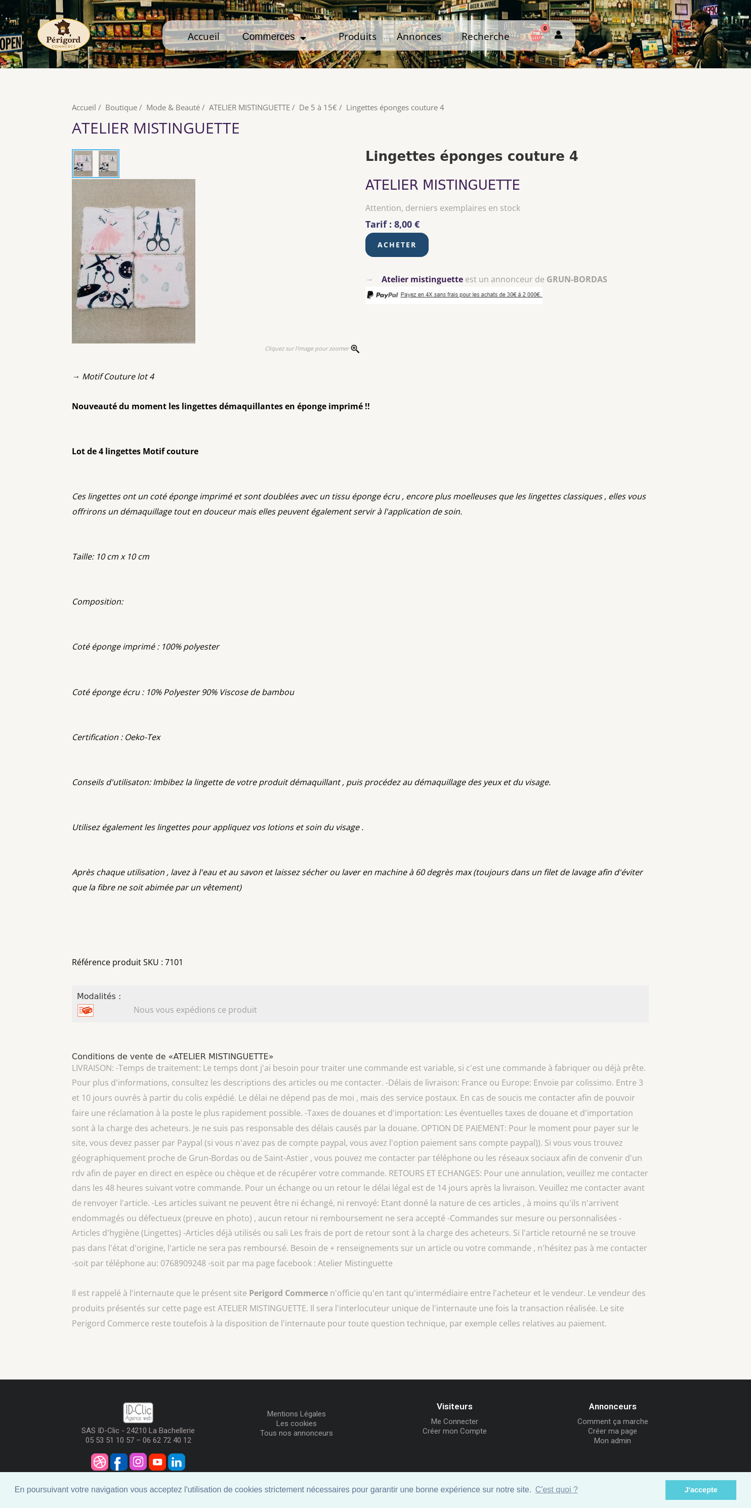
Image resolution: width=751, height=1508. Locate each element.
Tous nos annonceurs (296, 1433)
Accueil (204, 36)
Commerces (274, 36)
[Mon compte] (558, 35)
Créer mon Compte (455, 1431)
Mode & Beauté (173, 107)
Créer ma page (612, 1431)
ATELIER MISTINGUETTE (249, 107)
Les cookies (296, 1423)
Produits (358, 36)
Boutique (121, 107)
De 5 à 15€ (318, 107)
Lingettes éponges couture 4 (395, 107)
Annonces (419, 36)
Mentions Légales (296, 1413)
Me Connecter (454, 1421)
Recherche (486, 36)
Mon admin (612, 1440)
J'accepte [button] (701, 1490)
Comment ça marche (612, 1421)
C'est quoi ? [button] (556, 1489)
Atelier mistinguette (422, 279)
